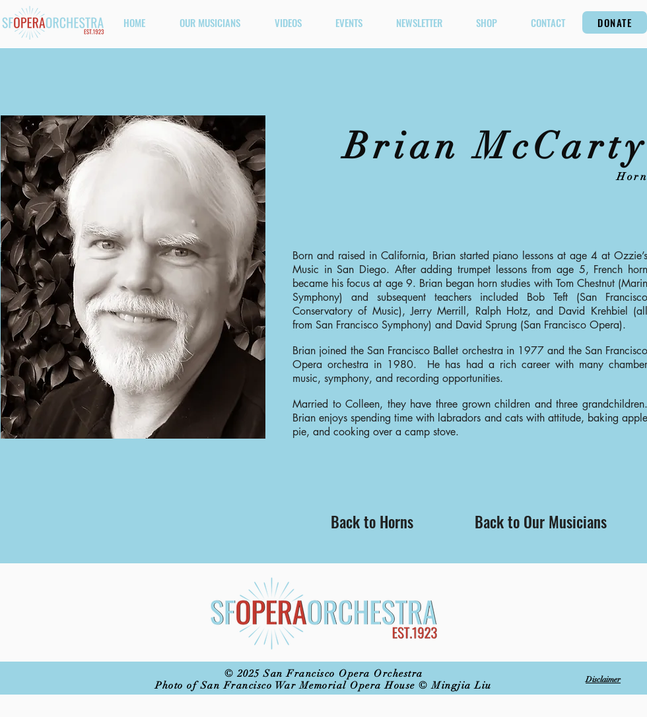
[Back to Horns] (372, 522)
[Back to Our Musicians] (541, 521)
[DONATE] (614, 22)
